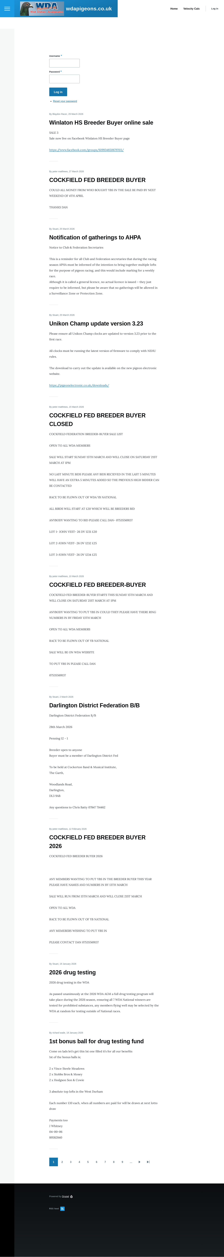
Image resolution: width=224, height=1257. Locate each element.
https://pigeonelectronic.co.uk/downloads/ (79, 385)
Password (54, 72)
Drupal (65, 1196)
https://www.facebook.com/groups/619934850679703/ (86, 150)
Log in (214, 20)
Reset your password (65, 101)
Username (54, 56)
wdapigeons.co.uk (89, 20)
